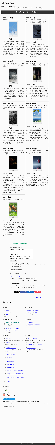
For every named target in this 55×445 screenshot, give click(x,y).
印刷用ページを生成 (17, 269)
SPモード (21, 276)
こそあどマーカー (11, 357)
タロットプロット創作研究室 (35, 344)
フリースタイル (10, 338)
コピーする (13, 260)
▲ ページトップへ (40, 297)
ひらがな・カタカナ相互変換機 (15, 374)
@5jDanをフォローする (9, 398)
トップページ (9, 381)
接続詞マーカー (11, 354)
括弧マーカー (10, 361)
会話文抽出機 (10, 364)
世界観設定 (30, 322)
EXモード (37, 312)
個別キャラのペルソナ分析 (12, 329)
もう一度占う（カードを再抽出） (20, 243)
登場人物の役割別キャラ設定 (13, 322)
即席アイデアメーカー (11, 314)
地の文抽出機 (10, 367)
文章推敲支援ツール (11, 348)
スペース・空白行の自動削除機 (15, 370)
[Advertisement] (28, 424)
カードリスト (9, 342)
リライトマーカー (11, 351)
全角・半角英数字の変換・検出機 (15, 377)
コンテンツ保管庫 (32, 338)
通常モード (14, 276)
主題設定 (8, 310)
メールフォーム (31, 348)
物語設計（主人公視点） (33, 310)
